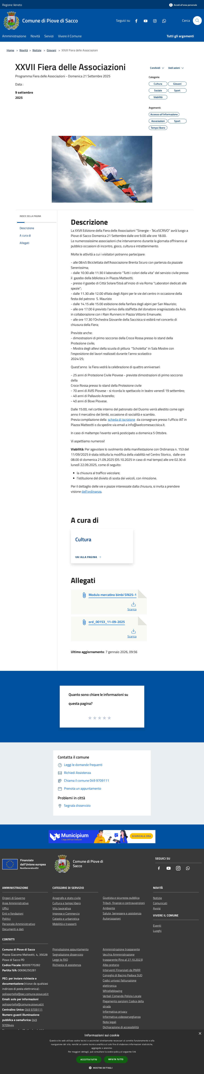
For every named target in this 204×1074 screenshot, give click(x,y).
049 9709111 (33, 1009)
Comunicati (160, 903)
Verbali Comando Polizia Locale (122, 996)
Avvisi (157, 908)
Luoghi (157, 930)
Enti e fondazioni (12, 913)
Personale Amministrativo (18, 924)
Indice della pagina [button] (30, 216)
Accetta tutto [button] (88, 1059)
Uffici (5, 908)
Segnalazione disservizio (67, 954)
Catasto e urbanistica (65, 918)
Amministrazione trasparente (121, 949)
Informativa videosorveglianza (122, 1016)
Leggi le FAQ (60, 959)
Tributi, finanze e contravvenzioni (124, 903)
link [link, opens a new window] (134, 1051)
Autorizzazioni (112, 918)
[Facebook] (135, 20)
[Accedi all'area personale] (183, 5)
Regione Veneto (12, 5)
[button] (102, 1068)
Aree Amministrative (15, 903)
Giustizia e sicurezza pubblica (121, 897)
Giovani (51, 50)
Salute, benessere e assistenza (122, 913)
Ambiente (109, 908)
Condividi (157, 68)
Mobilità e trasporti (64, 924)
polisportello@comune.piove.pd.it (23, 1004)
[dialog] (102, 1052)
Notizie (36, 50)
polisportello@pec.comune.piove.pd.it (25, 994)
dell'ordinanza (91, 491)
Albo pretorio (111, 965)
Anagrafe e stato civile (66, 898)
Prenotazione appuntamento (70, 949)
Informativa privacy (115, 1011)
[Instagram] (153, 20)
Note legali (109, 1022)
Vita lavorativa (61, 908)
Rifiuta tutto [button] (116, 1059)
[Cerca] (197, 20)
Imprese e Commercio (66, 913)
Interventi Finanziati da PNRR (121, 970)
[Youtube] (144, 20)
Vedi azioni (176, 68)
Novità (23, 50)
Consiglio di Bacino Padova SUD (122, 975)
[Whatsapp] (162, 20)
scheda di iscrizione (121, 419)
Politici (6, 918)
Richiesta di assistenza (66, 965)
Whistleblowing (112, 991)
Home (10, 50)
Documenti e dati (13, 929)
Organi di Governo (13, 898)
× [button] (199, 1033)
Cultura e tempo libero (66, 903)
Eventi (157, 925)
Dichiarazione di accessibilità (121, 1027)
